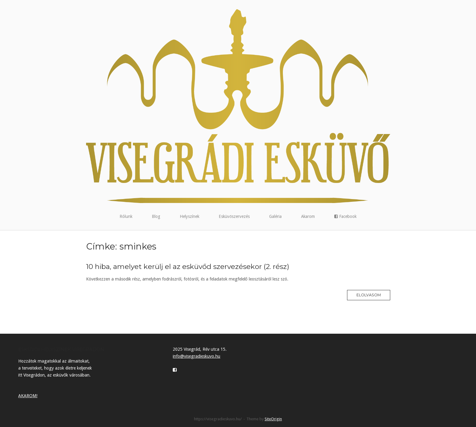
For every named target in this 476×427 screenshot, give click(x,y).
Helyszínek (189, 216)
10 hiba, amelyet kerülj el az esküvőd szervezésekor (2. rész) (187, 266)
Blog (156, 216)
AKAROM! (27, 395)
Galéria (275, 216)
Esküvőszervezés (234, 216)
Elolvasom (368, 295)
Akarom (308, 216)
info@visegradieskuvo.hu (196, 356)
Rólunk (126, 216)
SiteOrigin (273, 419)
